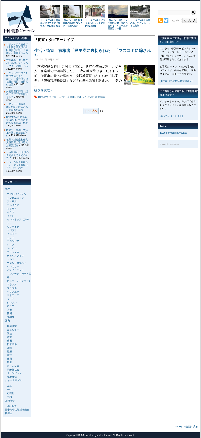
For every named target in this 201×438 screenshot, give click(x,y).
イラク (10, 212)
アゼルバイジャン (16, 194)
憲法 (9, 355)
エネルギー (13, 329)
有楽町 (71, 97)
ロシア (10, 306)
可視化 (10, 393)
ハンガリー (13, 266)
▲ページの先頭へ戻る (186, 426)
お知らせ (10, 400)
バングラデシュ (15, 270)
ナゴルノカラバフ (16, 262)
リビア (10, 299)
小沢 (63, 97)
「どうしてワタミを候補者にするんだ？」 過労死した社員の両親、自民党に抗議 (17, 79)
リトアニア (13, 295)
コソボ (10, 237)
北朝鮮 (10, 317)
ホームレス (13, 366)
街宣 (91, 97)
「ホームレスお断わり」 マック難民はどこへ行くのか (17, 165)
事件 (9, 389)
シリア (10, 244)
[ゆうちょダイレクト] (171, 116)
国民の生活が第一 (48, 97)
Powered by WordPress (169, 144)
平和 (9, 396)
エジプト (12, 230)
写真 (9, 386)
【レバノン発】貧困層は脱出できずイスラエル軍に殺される (50, 23)
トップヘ (90, 111)
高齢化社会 (13, 369)
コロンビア (13, 241)
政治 (9, 333)
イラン (10, 215)
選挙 (9, 337)
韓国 (9, 313)
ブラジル (12, 288)
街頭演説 (100, 97)
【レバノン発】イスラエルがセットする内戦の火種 (95, 23)
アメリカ (12, 201)
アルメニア (13, 205)
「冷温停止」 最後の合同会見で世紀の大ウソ (17, 155)
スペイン (12, 248)
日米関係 (12, 344)
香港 (9, 309)
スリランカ (13, 252)
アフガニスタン (15, 197)
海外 (7, 188)
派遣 (9, 362)
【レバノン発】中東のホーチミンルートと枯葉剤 (140, 23)
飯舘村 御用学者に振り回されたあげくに (17, 132)
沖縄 (9, 348)
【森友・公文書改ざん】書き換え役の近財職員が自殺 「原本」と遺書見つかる (17, 49)
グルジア (12, 234)
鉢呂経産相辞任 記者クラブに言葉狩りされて (17, 94)
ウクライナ (13, 226)
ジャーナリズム (13, 380)
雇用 (9, 358)
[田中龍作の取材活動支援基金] (176, 81)
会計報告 (12, 406)
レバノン (12, 302)
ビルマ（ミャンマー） (19, 280)
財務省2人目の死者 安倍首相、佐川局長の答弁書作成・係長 (17, 120)
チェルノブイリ (15, 255)
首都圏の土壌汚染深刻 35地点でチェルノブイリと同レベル (17, 63)
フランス (12, 284)
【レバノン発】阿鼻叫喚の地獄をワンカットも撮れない (73, 23)
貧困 (9, 340)
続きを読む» (43, 90)
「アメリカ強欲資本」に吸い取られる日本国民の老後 (17, 107)
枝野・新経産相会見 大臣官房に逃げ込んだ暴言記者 (18, 142)
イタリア (12, 208)
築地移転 (12, 376)
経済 (9, 351)
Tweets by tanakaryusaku (173, 132)
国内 (7, 320)
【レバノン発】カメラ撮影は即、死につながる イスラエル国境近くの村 (118, 24)
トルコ (10, 259)
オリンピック (14, 373)
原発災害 (12, 326)
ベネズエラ (13, 291)
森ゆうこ (81, 97)
